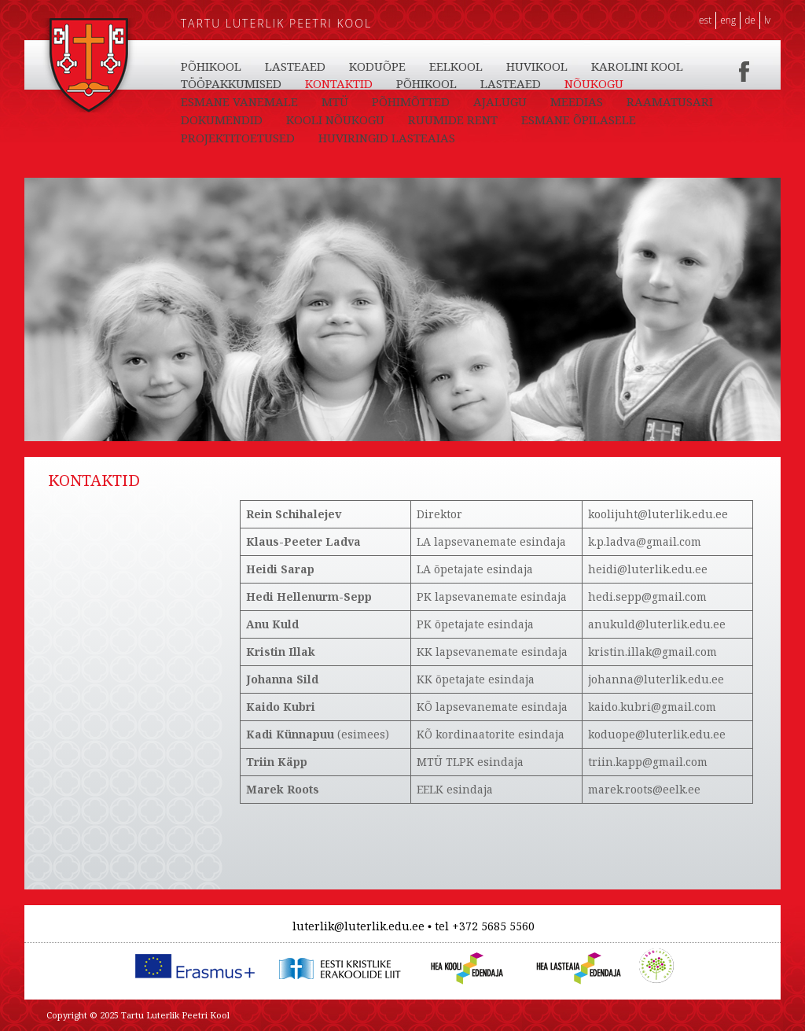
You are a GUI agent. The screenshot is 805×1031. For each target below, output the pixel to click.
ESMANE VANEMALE (239, 101)
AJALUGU (500, 101)
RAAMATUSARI (670, 101)
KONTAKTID (339, 83)
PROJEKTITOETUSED (238, 137)
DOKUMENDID (222, 119)
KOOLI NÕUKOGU (335, 119)
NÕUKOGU (593, 83)
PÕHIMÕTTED (411, 101)
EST (705, 20)
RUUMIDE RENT (453, 119)
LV (767, 20)
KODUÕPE (377, 66)
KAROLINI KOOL (637, 66)
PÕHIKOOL (211, 66)
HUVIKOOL (537, 66)
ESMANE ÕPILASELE (578, 119)
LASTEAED (295, 66)
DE (749, 20)
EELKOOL (456, 66)
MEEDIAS (576, 101)
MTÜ (335, 101)
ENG (728, 20)
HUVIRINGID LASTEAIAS (386, 137)
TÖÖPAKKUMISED (231, 83)
